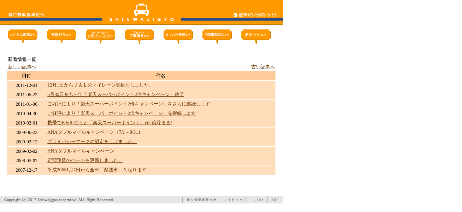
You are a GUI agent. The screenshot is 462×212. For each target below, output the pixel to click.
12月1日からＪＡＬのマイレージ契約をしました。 (100, 84)
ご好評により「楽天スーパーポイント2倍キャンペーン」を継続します (121, 113)
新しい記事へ (22, 66)
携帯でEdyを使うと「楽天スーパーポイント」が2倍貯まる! (109, 122)
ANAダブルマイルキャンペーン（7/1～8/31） (95, 132)
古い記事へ (263, 66)
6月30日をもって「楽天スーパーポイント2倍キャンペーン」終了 (115, 94)
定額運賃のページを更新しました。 (85, 160)
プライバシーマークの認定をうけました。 (92, 141)
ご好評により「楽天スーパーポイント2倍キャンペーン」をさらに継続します (128, 103)
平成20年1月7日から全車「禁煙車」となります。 (99, 169)
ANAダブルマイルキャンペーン (80, 150)
